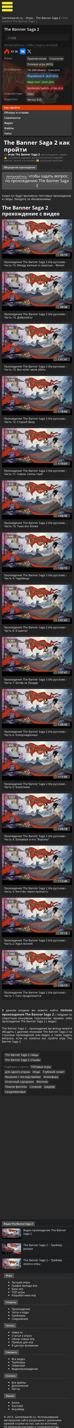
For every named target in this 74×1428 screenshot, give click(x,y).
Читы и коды (20, 1308)
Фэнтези (38, 1083)
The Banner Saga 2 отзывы (52, 1062)
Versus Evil (33, 96)
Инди (34, 1074)
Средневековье (40, 1088)
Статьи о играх (22, 1332)
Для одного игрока (16, 1074)
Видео (8, 119)
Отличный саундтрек (17, 1083)
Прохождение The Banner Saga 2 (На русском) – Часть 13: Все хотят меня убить (36, 363)
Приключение (35, 58)
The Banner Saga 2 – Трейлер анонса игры (44, 1258)
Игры (29, 18)
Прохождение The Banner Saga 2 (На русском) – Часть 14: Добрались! (36, 311)
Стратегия (53, 58)
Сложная (10, 1088)
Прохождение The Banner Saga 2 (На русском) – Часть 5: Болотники (36, 781)
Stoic (30, 90)
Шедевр (23, 1088)
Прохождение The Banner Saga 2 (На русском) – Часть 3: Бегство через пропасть (36, 885)
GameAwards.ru (12, 18)
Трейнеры (18, 1312)
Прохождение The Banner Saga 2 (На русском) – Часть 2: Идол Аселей (36, 937)
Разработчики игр (24, 1292)
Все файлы (19, 1379)
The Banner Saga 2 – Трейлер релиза (44, 1243)
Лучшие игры (21, 1278)
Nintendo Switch (37, 85)
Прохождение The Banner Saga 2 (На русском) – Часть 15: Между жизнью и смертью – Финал (36, 259)
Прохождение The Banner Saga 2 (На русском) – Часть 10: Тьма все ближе (36, 520)
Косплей (17, 1402)
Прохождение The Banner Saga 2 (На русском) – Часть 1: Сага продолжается (36, 990)
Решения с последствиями (21, 1078)
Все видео (18, 1355)
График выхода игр (24, 1282)
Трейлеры (18, 1358)
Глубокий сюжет (50, 1074)
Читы (7, 129)
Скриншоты (12, 114)
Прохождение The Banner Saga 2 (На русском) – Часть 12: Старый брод (36, 416)
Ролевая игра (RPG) (38, 64)
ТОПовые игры (40, 1069)
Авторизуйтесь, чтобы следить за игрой (31, 45)
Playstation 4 (34, 74)
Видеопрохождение (25, 1365)
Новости (17, 1329)
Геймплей (18, 1362)
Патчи (16, 1385)
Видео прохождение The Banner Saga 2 (47, 1228)
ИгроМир (18, 1405)
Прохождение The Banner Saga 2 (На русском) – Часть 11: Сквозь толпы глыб (36, 468)
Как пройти (12, 103)
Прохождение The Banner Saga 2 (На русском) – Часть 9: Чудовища (36, 572)
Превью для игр (22, 1338)
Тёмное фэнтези (56, 1083)
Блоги (15, 1399)
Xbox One (33, 80)
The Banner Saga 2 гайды (19, 1062)
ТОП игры (18, 1288)
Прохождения (21, 1305)
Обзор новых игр (23, 1335)
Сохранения (20, 1315)
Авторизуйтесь (24, 172)
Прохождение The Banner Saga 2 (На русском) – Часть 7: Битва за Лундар (36, 677)
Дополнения (20, 1382)
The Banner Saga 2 (48, 18)
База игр (17, 1285)
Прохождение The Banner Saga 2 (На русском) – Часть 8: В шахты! (36, 624)
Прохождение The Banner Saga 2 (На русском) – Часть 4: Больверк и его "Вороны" (36, 833)
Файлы (9, 124)
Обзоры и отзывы (16, 109)
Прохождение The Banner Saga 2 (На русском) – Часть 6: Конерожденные (36, 729)
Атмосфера (46, 1078)
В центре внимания (25, 1342)
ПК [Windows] (35, 69)
